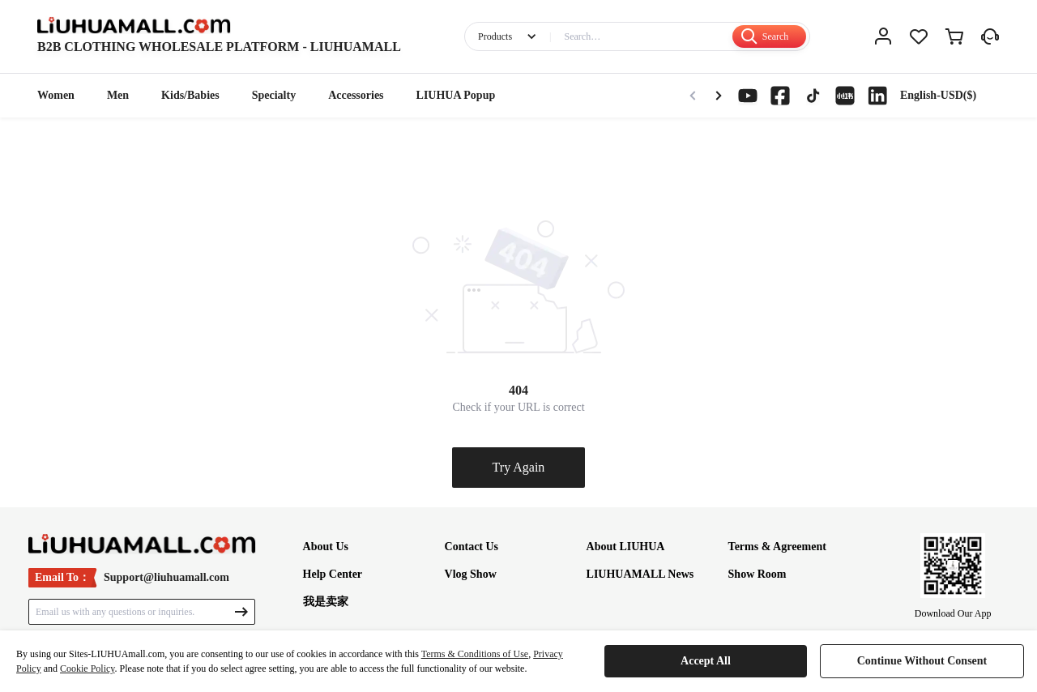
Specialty (274, 95)
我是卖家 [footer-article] (325, 602)
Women (56, 95)
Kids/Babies (190, 95)
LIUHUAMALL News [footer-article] (640, 574)
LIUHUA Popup (456, 95)
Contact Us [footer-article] (472, 546)
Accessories (355, 95)
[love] (918, 36)
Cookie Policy (87, 668)
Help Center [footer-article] (332, 574)
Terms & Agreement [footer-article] (777, 546)
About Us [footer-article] (325, 546)
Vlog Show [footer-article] (471, 574)
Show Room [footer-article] (757, 574)
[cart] (954, 36)
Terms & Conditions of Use (475, 654)
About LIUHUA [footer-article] (626, 546)
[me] (883, 36)
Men (118, 95)
